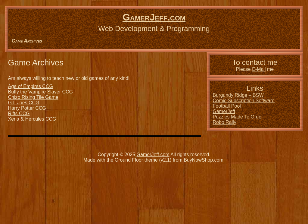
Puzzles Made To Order (238, 116)
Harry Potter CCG (27, 108)
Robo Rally (224, 122)
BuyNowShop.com (203, 159)
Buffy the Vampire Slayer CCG (40, 91)
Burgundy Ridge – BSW (238, 95)
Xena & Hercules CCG (32, 118)
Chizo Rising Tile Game (33, 97)
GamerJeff (224, 111)
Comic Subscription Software (244, 100)
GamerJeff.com (154, 17)
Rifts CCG (19, 113)
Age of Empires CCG (30, 86)
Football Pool (227, 106)
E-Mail (259, 69)
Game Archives (27, 40)
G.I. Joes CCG (23, 102)
